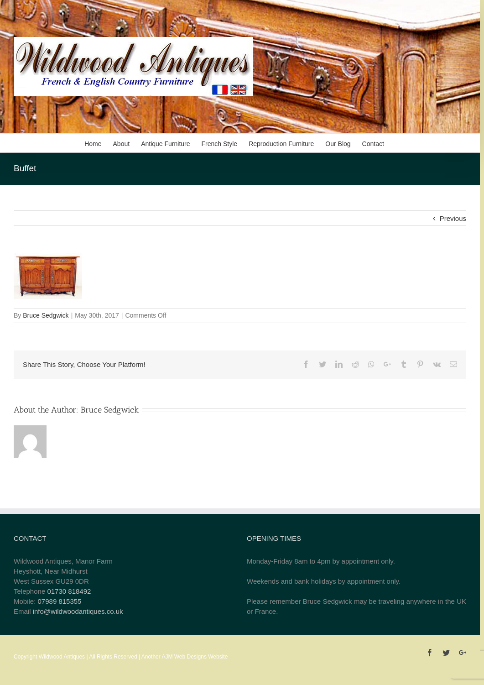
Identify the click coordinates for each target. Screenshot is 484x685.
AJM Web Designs (183, 657)
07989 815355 (60, 601)
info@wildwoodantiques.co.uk (78, 611)
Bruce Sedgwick (45, 315)
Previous (453, 218)
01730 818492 (69, 591)
